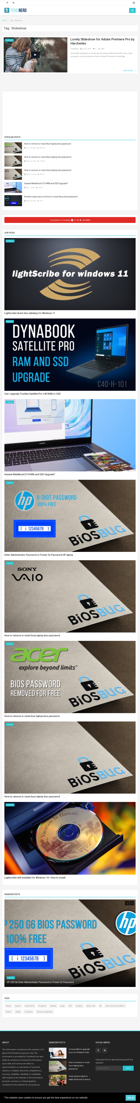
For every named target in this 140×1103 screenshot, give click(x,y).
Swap (8, 1006)
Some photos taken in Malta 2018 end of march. (80, 1078)
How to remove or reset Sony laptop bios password (47, 170)
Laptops (10, 322)
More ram (91, 1006)
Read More (129, 71)
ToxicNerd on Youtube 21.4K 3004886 (70, 220)
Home (4, 20)
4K (100, 1006)
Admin (8, 1012)
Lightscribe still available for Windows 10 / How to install (34, 878)
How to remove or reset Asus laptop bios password (32, 797)
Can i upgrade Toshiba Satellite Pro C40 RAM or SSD (32, 394)
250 (70, 1006)
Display (79, 1006)
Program (42, 1006)
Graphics (29, 1012)
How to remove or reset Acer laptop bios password (47, 144)
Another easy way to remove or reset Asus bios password (50, 196)
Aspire (18, 1006)
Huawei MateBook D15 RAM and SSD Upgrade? (46, 183)
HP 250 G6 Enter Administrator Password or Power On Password (40, 982)
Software (9, 40)
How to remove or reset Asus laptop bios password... (48, 157)
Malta (18, 1012)
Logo (62, 1006)
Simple (53, 1006)
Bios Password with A (115, 1006)
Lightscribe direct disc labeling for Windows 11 (29, 313)
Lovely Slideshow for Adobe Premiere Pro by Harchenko (102, 41)
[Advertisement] (70, 114)
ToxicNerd (74, 49)
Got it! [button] (131, 1098)
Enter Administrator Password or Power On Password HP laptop (38, 555)
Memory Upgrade (44, 1012)
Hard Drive (29, 1006)
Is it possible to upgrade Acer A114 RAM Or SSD (79, 1051)
